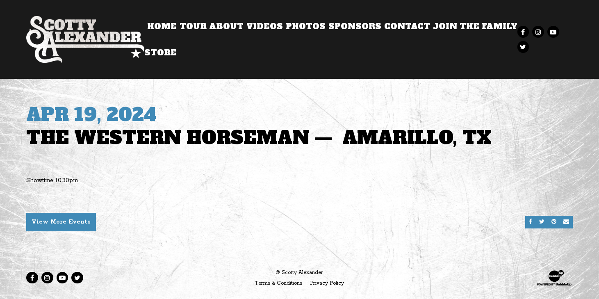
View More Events (61, 222)
